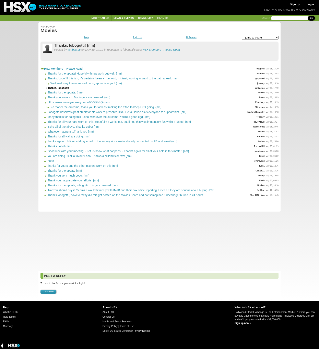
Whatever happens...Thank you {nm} (70, 131)
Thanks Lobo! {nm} (59, 146)
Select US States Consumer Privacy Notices (126, 330)
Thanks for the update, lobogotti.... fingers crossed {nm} (82, 185)
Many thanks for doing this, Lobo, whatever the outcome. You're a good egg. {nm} (98, 117)
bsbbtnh (260, 73)
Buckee (261, 185)
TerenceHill (259, 146)
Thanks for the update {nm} (64, 170)
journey (261, 83)
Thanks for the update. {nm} (65, 92)
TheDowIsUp (258, 122)
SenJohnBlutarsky (256, 112)
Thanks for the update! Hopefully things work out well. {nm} (84, 73)
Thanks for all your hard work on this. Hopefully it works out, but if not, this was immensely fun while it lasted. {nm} (119, 121)
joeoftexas (259, 151)
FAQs (6, 321)
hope (50, 160)
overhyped (259, 161)
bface (262, 97)
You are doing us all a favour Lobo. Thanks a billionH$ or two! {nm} (89, 156)
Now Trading (100, 18)
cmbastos (74, 49)
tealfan (261, 141)
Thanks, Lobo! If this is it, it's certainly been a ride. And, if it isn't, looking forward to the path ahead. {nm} (112, 78)
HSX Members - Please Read (161, 49)
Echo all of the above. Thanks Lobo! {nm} (73, 126)
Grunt (261, 156)
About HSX (109, 312)
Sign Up (295, 4)
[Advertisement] (159, 241)
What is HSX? (10, 312)
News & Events (124, 18)
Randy (261, 175)
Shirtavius (259, 107)
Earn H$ (162, 18)
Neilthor (261, 190)
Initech (261, 92)
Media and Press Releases (117, 321)
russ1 (262, 166)
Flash (262, 180)
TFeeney (260, 117)
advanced (266, 18)
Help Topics (9, 316)
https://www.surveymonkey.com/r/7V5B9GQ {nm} (78, 102)
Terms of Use (127, 326)
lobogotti (260, 69)
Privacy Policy (110, 326)
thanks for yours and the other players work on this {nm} (82, 165)
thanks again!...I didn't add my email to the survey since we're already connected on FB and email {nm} (112, 141)
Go (311, 18)
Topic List (137, 37)
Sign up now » (243, 323)
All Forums (191, 37)
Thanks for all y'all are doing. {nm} (68, 136)
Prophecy (260, 102)
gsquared (260, 78)
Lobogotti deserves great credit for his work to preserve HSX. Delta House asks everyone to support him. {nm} (116, 112)
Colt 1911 (260, 171)
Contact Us (109, 316)
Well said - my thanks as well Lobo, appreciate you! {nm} (86, 83)
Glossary (8, 326)
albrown (260, 136)
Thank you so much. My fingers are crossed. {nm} (78, 97)
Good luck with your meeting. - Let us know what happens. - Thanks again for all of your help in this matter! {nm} (118, 151)
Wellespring (259, 127)
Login (310, 4)
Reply (86, 37)
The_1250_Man (257, 195)
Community (145, 18)
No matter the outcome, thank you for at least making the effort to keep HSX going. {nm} (105, 107)
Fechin (261, 132)
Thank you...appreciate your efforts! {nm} (73, 180)
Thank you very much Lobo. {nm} (68, 175)
